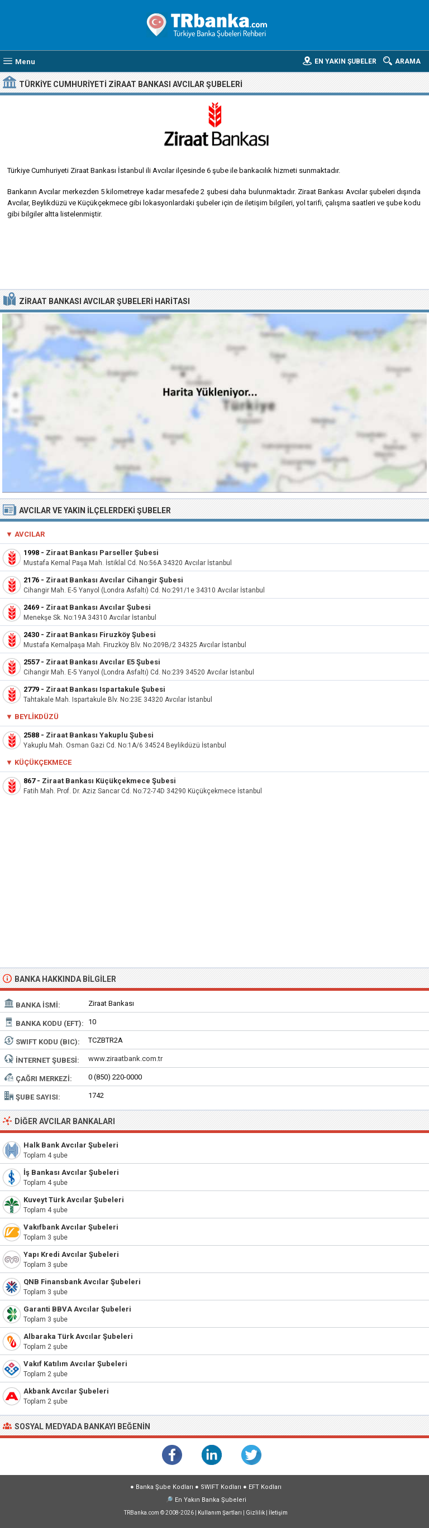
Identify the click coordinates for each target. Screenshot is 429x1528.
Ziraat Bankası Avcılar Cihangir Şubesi (114, 580)
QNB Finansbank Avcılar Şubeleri (82, 1282)
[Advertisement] (214, 258)
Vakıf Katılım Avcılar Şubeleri (75, 1364)
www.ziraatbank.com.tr (125, 1058)
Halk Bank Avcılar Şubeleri (70, 1145)
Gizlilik (255, 1513)
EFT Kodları (265, 1487)
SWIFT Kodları (221, 1487)
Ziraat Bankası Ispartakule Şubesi (105, 689)
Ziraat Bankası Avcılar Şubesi (98, 607)
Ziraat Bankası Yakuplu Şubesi (100, 735)
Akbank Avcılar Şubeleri (66, 1391)
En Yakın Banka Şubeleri (210, 1499)
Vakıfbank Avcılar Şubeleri (70, 1227)
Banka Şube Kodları (164, 1487)
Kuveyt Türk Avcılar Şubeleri (73, 1200)
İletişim (278, 1513)
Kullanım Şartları (220, 1513)
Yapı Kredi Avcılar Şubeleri (71, 1254)
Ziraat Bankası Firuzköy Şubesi (101, 634)
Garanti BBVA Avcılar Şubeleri (77, 1309)
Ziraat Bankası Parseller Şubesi (102, 552)
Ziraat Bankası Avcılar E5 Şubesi (103, 662)
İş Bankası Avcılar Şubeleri (71, 1172)
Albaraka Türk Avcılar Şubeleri (78, 1336)
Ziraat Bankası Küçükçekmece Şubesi (109, 781)
